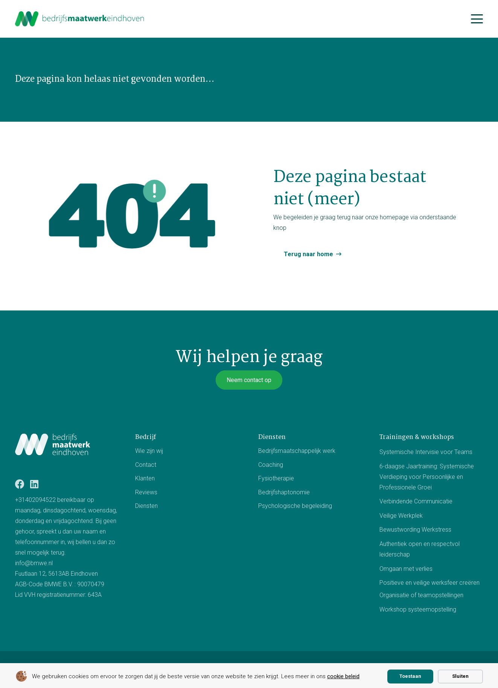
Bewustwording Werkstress (415, 530)
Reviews (146, 492)
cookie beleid (343, 676)
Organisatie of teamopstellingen (421, 595)
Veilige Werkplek (401, 515)
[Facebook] (19, 484)
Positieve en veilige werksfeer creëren (429, 583)
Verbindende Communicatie (415, 501)
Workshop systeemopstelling (417, 609)
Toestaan (410, 676)
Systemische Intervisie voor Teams (425, 452)
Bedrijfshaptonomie (284, 492)
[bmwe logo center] (80, 18)
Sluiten (460, 676)
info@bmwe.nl (34, 563)
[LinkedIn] (34, 484)
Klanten (145, 478)
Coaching (270, 464)
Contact (145, 464)
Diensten (146, 505)
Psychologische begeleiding (295, 505)
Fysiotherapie (276, 478)
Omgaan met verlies (406, 568)
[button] (477, 19)
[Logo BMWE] (52, 444)
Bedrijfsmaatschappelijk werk (296, 450)
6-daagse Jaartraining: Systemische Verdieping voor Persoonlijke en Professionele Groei (426, 477)
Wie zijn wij (149, 450)
